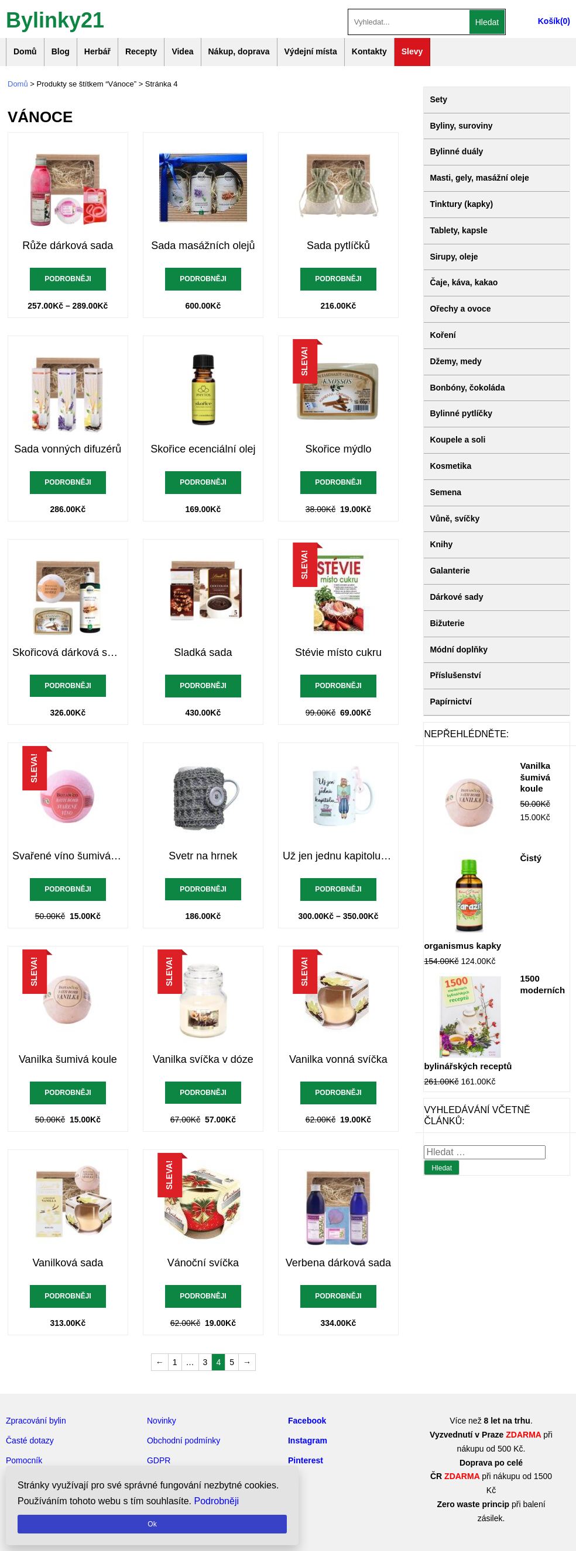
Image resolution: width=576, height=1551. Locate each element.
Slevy (412, 51)
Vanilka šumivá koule (68, 1059)
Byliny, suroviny (461, 125)
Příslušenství (455, 675)
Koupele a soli (457, 439)
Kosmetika (450, 466)
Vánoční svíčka (203, 1263)
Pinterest (305, 1460)
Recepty (141, 51)
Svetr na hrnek (203, 856)
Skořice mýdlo (338, 449)
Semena (445, 492)
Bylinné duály (456, 151)
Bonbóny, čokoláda (467, 387)
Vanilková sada (67, 1263)
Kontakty (369, 51)
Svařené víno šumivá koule (68, 856)
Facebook (307, 1420)
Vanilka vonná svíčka (338, 1059)
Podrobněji (67, 279)
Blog (61, 51)
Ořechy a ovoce (460, 308)
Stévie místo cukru (338, 652)
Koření (442, 335)
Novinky (161, 1420)
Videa (182, 51)
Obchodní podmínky (183, 1440)
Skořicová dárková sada (68, 652)
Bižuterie (447, 623)
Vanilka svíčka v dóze (203, 1059)
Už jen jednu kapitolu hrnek (338, 856)
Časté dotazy (30, 1440)
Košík (549, 21)
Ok (152, 1524)
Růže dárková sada (67, 245)
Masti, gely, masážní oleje (479, 177)
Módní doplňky (459, 649)
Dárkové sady (456, 597)
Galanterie (449, 570)
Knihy (441, 544)
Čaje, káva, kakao (464, 282)
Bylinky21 (55, 19)
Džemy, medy (455, 361)
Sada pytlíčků (338, 245)
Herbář (97, 51)
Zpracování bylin (36, 1420)
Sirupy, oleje (454, 256)
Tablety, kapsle (458, 230)
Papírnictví (451, 701)
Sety (438, 99)
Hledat (487, 22)
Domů (25, 51)
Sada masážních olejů (203, 245)
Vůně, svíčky (454, 518)
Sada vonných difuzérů (67, 449)
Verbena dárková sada (338, 1263)
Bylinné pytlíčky (461, 413)
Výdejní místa (310, 51)
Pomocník (24, 1460)
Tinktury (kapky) (461, 204)
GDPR (158, 1460)
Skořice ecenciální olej (202, 449)
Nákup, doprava (239, 51)
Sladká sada (203, 652)
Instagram (307, 1440)
